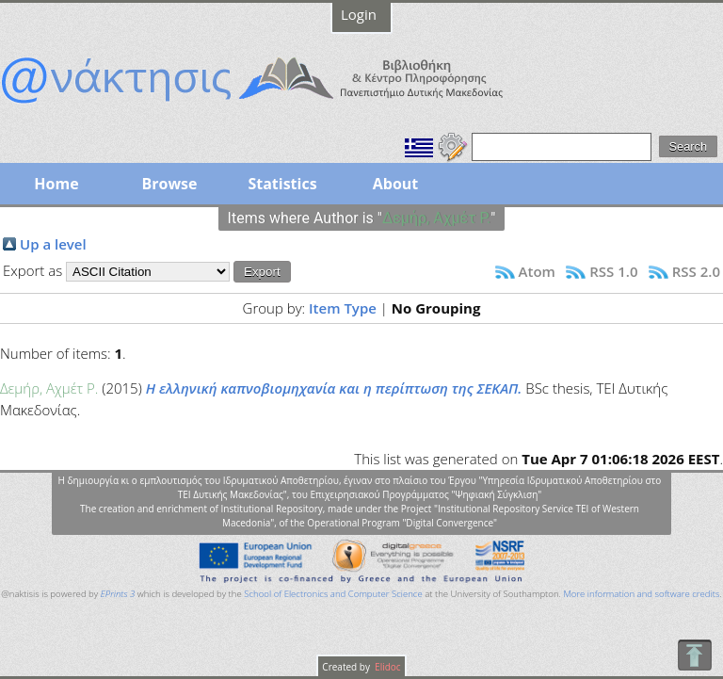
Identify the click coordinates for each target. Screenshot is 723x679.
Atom (537, 271)
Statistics (282, 183)
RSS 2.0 (696, 271)
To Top (694, 655)
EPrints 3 (118, 594)
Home (56, 183)
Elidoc (387, 666)
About (396, 183)
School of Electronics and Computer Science (333, 594)
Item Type (343, 308)
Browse (169, 183)
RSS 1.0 (613, 271)
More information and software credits (641, 594)
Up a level (53, 243)
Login (359, 14)
